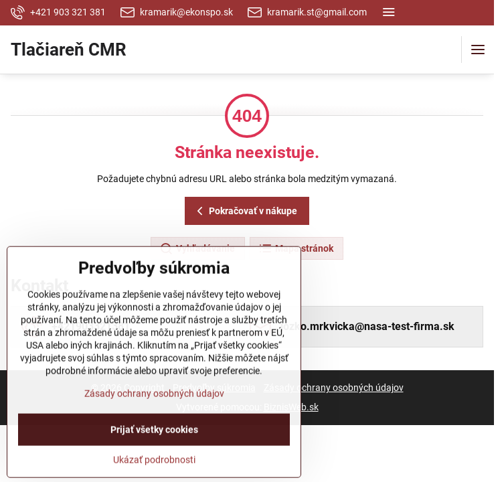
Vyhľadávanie (197, 249)
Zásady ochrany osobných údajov (334, 387)
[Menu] (478, 49)
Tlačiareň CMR (69, 49)
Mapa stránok (295, 249)
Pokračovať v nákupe (245, 211)
